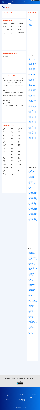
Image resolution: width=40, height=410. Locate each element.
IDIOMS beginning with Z (32, 139)
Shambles (30, 25)
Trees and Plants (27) (32, 327)
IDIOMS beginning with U (32, 133)
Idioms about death (32, 69)
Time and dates (31, 176)
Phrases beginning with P (33, 209)
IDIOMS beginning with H (32, 117)
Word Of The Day (9, 2)
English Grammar (7, 395)
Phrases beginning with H (33, 199)
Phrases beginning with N (33, 207)
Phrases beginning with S (33, 213)
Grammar (18, 1)
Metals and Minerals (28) (32, 300)
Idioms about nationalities (33, 89)
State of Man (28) (31, 321)
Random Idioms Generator (21, 400)
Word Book (24, 2)
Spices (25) (31, 320)
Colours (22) (31, 262)
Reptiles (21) (31, 317)
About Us (34, 395)
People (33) (31, 310)
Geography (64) (31, 285)
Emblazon (30, 20)
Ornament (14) (31, 307)
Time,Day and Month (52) (33, 322)
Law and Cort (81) (31, 291)
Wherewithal (31, 18)
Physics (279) (31, 311)
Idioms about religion (32, 96)
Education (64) (31, 274)
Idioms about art (31, 64)
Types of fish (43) (31, 328)
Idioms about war (31, 105)
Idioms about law (31, 79)
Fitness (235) (31, 279)
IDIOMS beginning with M (33, 123)
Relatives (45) (31, 315)
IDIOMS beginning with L (32, 122)
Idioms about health (32, 75)
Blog (21, 1)
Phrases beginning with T (33, 214)
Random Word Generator (21, 399)
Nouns (7, 394)
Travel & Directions (32, 171)
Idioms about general (32, 74)
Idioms (27, 1)
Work (30, 187)
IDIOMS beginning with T (32, 132)
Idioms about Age (31, 62)
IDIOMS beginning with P (32, 127)
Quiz (36, 1)
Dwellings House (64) (32, 273)
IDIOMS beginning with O (32, 126)
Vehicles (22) (31, 331)
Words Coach (19, 407)
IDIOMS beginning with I (32, 118)
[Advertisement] (14, 42)
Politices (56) (31, 312)
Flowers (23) (31, 280)
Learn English (7, 399)
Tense (21, 395)
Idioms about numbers (32, 91)
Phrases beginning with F (32, 197)
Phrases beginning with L (32, 204)
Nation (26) (30, 302)
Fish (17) (30, 278)
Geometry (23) (31, 286)
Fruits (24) (30, 283)
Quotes (34, 1)
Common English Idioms (32, 59)
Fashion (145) (31, 275)
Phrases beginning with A (33, 191)
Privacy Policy (34, 394)
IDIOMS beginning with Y (32, 138)
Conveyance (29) (31, 263)
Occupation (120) (31, 305)
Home (6, 1)
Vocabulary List (14, 2)
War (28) (30, 332)
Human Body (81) (31, 290)
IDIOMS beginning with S (32, 131)
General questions (32, 186)
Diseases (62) (31, 270)
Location (30, 173)
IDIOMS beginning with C (32, 111)
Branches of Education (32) (33, 257)
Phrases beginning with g (33, 198)
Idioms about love (31, 81)
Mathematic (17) (31, 295)
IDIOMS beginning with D (32, 112)
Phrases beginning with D (33, 194)
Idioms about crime (32, 68)
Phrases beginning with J (33, 202)
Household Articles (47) (32, 289)
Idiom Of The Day (21, 393)
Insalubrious (31, 26)
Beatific (30, 19)
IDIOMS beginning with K (32, 121)
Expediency (30, 23)
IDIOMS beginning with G (32, 116)
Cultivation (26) (31, 267)
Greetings (30, 170)
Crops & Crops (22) (32, 265)
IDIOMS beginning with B (32, 110)
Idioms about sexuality (32, 97)
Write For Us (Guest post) (34, 393)
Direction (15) (31, 269)
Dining (30, 178)
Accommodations (31, 177)
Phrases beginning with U (33, 215)
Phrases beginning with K (33, 203)
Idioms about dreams (32, 70)
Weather (30, 188)
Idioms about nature (32, 90)
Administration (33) (32, 253)
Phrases (30, 1)
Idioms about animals (32, 63)
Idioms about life (31, 80)
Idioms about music (32, 86)
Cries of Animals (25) (32, 264)
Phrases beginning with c (32, 193)
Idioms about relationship (33, 95)
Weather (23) (31, 333)
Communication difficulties (33, 183)
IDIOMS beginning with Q (32, 128)
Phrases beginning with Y (33, 219)
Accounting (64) (31, 252)
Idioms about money (32, 85)
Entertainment (31, 181)
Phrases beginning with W (33, 218)
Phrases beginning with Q (33, 210)
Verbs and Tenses (7, 393)
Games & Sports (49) (32, 284)
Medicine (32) (31, 299)
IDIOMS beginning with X (32, 137)
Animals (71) (31, 254)
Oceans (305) (31, 306)
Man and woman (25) (32, 294)
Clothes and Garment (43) (33, 259)
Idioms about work (32, 107)
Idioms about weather (32, 106)
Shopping (30, 182)
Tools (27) (30, 323)
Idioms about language (32, 78)
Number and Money (32, 172)
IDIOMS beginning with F (32, 115)
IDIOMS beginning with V (32, 134)
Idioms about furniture (32, 73)
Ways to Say (21, 394)
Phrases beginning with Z (33, 220)
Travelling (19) (31, 326)
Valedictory (31, 21)
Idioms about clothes (32, 65)
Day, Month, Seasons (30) (33, 268)
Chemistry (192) (31, 258)
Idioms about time (32, 102)
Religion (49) (31, 316)
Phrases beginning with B (33, 192)
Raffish (30, 24)
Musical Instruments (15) (33, 301)
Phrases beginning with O (33, 208)
